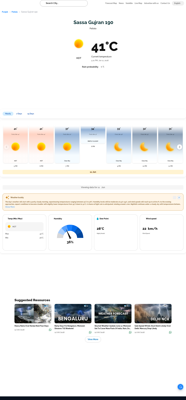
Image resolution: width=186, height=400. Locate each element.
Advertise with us (151, 3)
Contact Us (165, 3)
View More (93, 339)
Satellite (129, 3)
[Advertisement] (78, 88)
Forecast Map (111, 3)
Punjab (5, 12)
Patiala (15, 12)
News (121, 3)
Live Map (138, 3)
